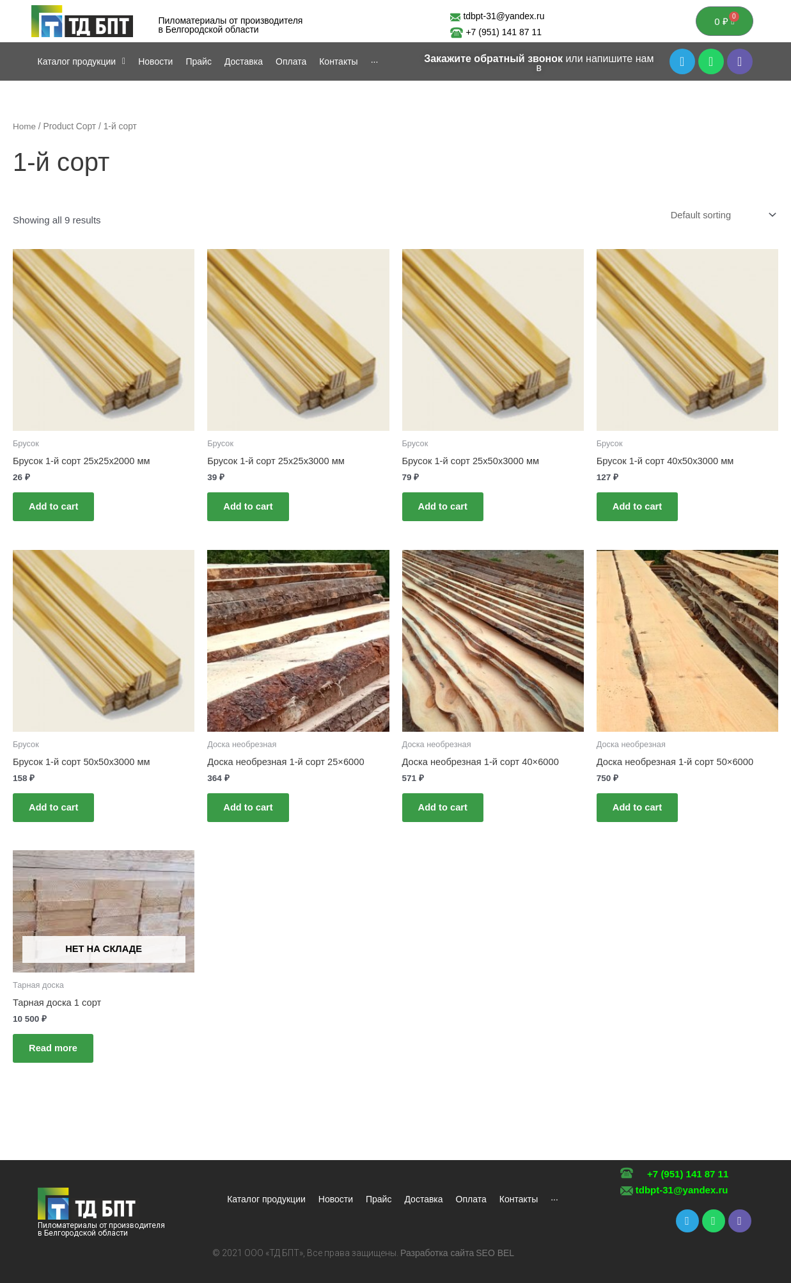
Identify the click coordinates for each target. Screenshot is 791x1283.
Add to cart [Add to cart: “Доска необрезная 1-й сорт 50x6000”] (641, 814)
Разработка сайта (437, 1253)
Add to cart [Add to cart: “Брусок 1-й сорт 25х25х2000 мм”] (57, 509)
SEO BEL (495, 1253)
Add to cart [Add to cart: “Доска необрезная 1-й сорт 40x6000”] (446, 814)
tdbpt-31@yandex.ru (682, 1189)
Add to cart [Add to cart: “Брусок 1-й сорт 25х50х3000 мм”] (446, 509)
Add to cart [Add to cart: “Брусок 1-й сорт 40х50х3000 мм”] (641, 509)
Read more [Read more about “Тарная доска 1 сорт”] (57, 1057)
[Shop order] (720, 217)
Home (24, 128)
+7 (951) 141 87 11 (504, 33)
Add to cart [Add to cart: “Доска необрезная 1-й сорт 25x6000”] (251, 814)
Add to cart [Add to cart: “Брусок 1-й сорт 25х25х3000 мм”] (251, 509)
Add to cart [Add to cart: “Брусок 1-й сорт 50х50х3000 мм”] (57, 814)
